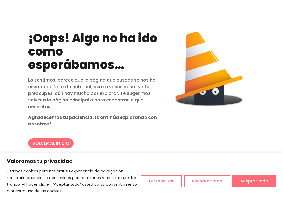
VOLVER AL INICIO (50, 143)
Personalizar (161, 181)
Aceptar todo (254, 181)
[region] (141, 176)
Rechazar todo (207, 181)
